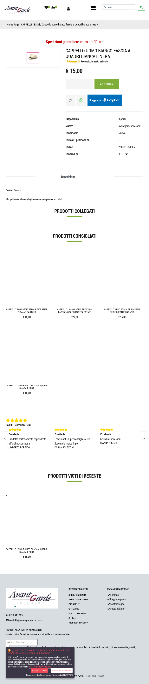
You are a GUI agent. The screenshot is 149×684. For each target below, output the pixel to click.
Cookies (72, 618)
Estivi (37, 24)
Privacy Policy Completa (40, 666)
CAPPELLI (26, 24)
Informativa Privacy (78, 622)
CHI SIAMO (73, 608)
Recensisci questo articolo (94, 61)
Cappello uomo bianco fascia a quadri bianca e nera (69, 24)
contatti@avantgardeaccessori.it (26, 620)
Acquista (106, 84)
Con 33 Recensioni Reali (18, 425)
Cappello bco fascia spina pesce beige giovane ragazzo (26, 311)
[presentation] (144, 438)
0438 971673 (16, 615)
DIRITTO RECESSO (77, 613)
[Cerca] (118, 7)
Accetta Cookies (39, 670)
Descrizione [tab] (68, 177)
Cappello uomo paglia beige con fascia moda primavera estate (74, 311)
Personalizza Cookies (61, 670)
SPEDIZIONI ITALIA (77, 595)
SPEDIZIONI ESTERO (78, 599)
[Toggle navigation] (93, 8)
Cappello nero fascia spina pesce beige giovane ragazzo (122, 311)
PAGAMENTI (74, 604)
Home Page (13, 24)
